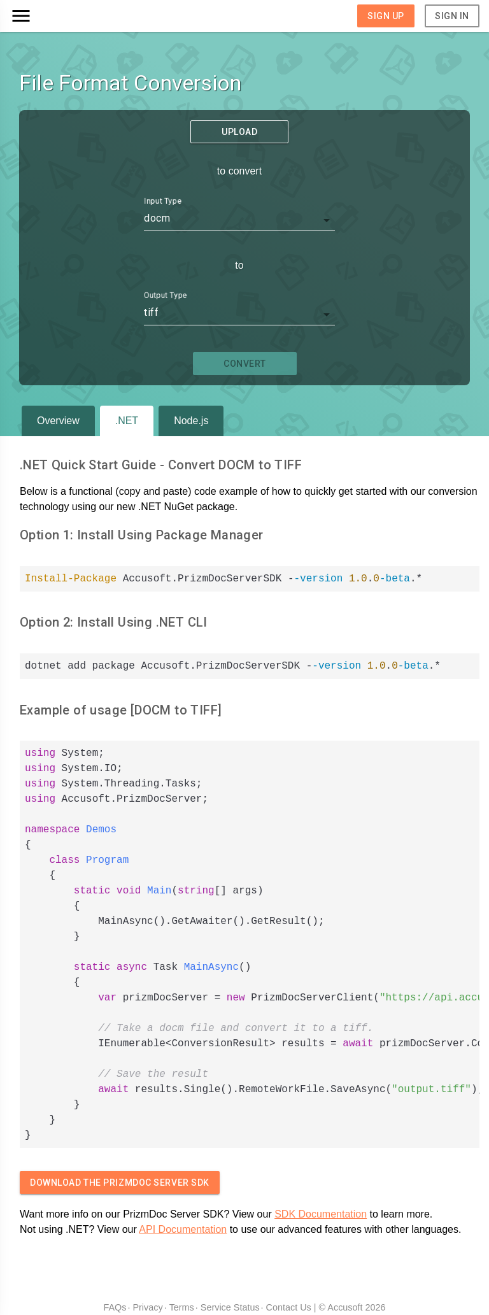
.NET (126, 420)
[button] (68, 16)
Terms (181, 1307)
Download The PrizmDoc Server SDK (119, 1182)
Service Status (230, 1307)
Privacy (147, 1307)
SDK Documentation (320, 1214)
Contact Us (288, 1307)
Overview (58, 420)
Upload (239, 132)
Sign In (452, 16)
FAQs (114, 1307)
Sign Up (385, 16)
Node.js (191, 420)
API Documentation (183, 1229)
